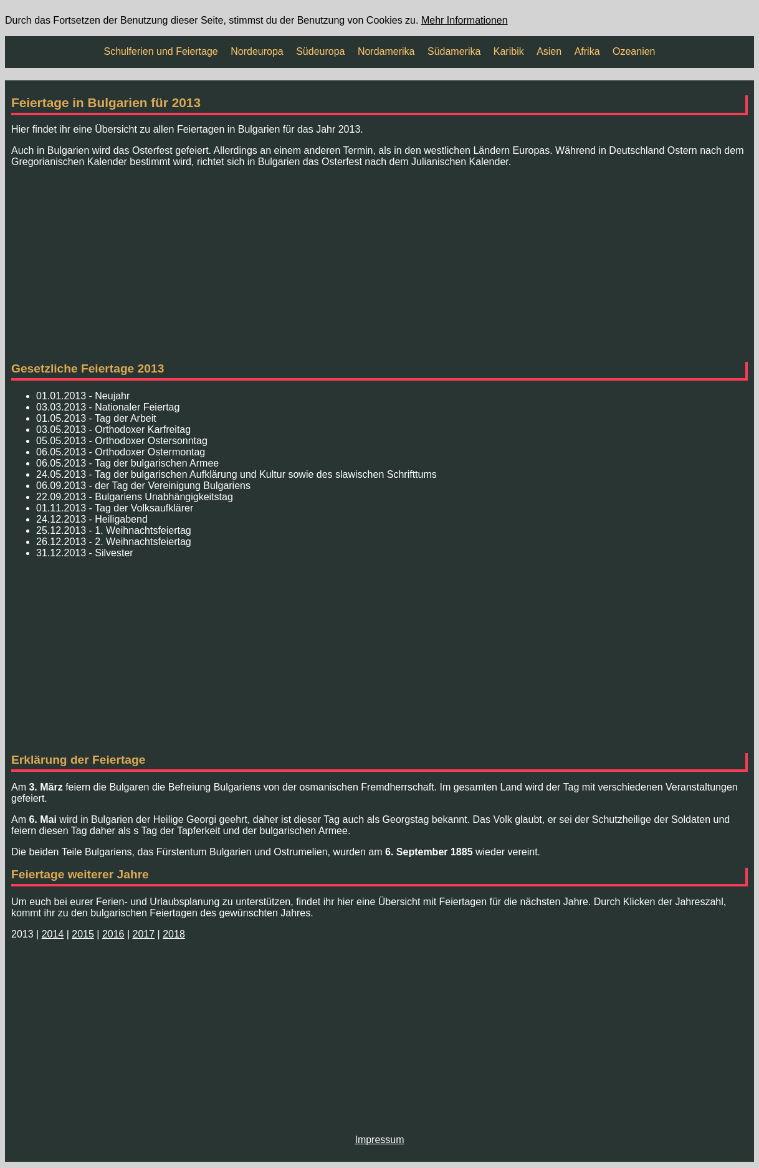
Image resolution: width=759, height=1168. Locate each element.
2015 (83, 934)
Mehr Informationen (464, 20)
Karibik (509, 51)
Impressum (379, 1139)
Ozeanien (634, 51)
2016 (113, 934)
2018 (174, 934)
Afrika (587, 51)
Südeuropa (320, 51)
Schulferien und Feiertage (161, 51)
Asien (549, 51)
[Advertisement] (379, 265)
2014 (53, 934)
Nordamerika (386, 51)
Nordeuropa (257, 51)
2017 (144, 934)
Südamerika (453, 51)
